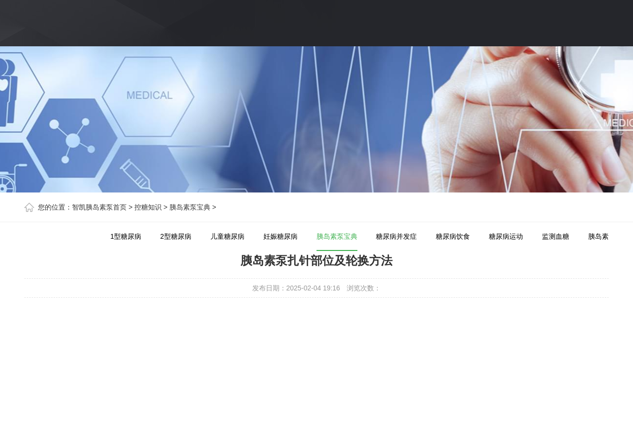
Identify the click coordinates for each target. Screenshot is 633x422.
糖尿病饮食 (453, 236)
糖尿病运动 (506, 236)
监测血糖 (555, 236)
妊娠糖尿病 (280, 236)
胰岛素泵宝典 (189, 207)
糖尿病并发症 (396, 236)
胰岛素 (598, 236)
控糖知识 (148, 207)
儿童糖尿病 (227, 236)
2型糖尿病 (175, 236)
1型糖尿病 (125, 236)
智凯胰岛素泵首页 (99, 207)
